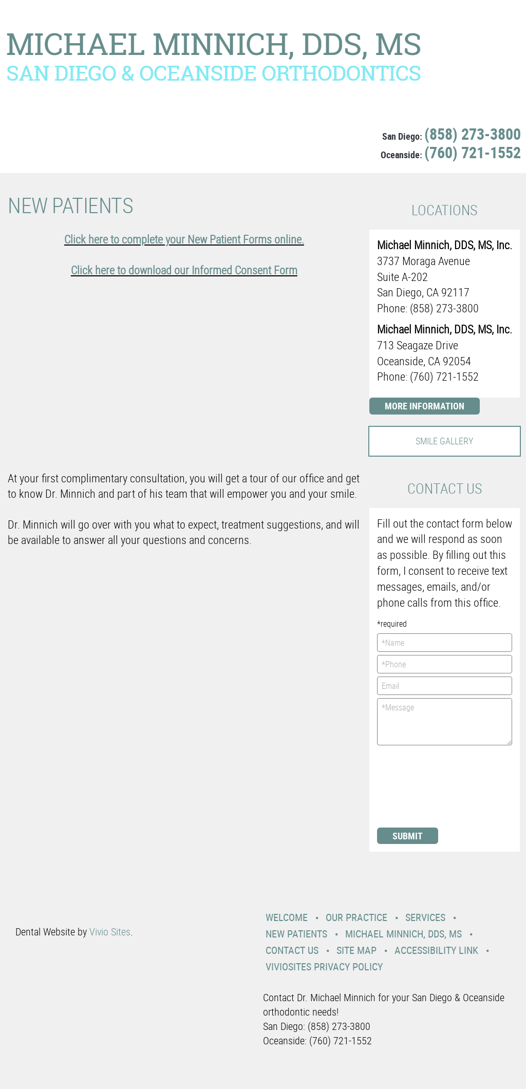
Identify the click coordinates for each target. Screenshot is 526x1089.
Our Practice (356, 917)
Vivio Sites (109, 931)
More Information (424, 406)
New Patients (296, 934)
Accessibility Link (436, 950)
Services (425, 917)
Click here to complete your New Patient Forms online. (184, 239)
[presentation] (419, 785)
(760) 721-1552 (472, 152)
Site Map (356, 950)
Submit (407, 836)
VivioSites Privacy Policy (324, 966)
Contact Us (292, 950)
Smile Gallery (444, 441)
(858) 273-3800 (472, 133)
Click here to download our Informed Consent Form (184, 269)
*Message (444, 721)
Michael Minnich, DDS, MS (403, 934)
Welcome (287, 917)
